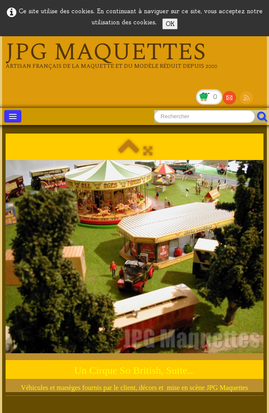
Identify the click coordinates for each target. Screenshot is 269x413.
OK (170, 23)
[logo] (111, 55)
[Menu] (12, 116)
